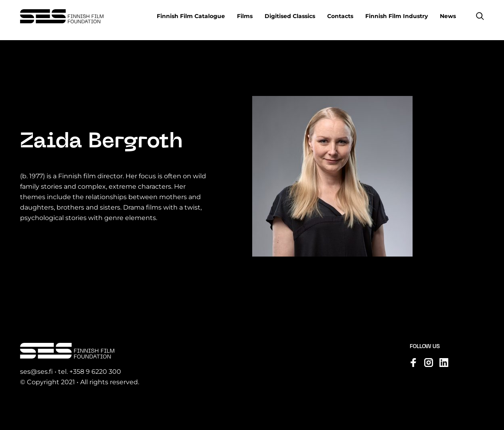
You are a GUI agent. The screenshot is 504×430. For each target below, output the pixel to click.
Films (245, 16)
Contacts (340, 16)
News (448, 16)
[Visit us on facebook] (413, 362)
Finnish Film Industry (396, 16)
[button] (480, 16)
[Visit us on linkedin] (443, 362)
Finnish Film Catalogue (191, 16)
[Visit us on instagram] (428, 362)
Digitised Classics (290, 16)
